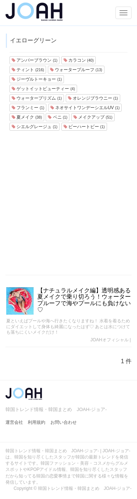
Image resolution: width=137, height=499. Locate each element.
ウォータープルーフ (76, 69)
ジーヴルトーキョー (37, 79)
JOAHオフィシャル (110, 339)
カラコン (79, 60)
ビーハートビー (84, 126)
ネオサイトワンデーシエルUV (85, 107)
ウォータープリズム (37, 98)
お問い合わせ (63, 422)
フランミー (28, 107)
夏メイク (27, 117)
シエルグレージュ (34, 126)
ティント (28, 69)
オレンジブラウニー (93, 98)
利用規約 (36, 422)
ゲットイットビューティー (43, 88)
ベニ (57, 117)
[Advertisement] (68, 202)
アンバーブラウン (34, 60)
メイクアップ (93, 117)
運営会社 (14, 422)
